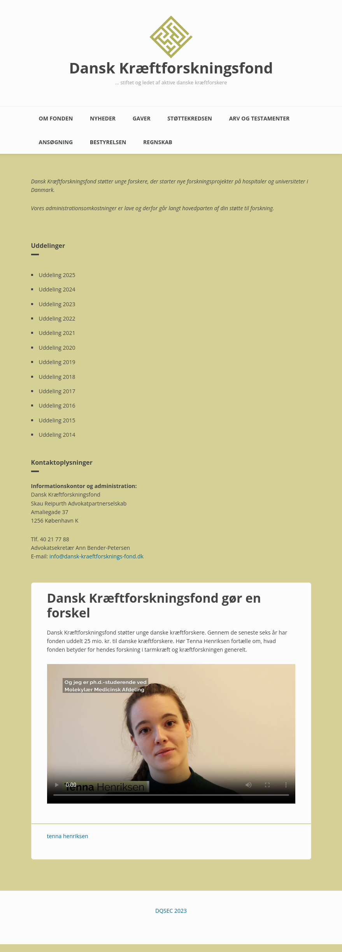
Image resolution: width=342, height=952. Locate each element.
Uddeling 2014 (57, 434)
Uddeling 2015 (57, 420)
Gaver (142, 118)
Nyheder (103, 118)
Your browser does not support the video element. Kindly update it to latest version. (171, 734)
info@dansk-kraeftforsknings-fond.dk (96, 556)
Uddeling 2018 (57, 376)
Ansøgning (56, 142)
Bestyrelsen (108, 142)
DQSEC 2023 (171, 910)
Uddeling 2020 (57, 347)
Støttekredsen (189, 118)
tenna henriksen (67, 836)
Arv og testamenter (259, 118)
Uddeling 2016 (57, 405)
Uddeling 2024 (57, 289)
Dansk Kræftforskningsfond (171, 67)
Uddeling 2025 (57, 275)
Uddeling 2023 (57, 304)
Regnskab (157, 142)
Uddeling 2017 (57, 391)
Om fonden (56, 118)
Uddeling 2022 (57, 318)
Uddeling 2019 (57, 362)
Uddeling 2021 (57, 333)
